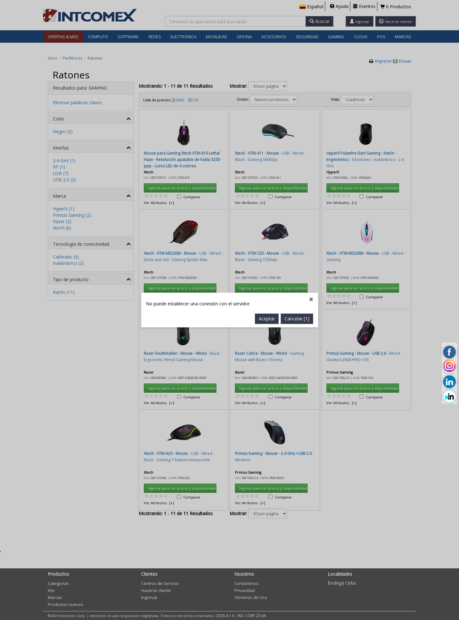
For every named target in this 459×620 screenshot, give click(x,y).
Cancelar (297, 214)
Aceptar (267, 214)
